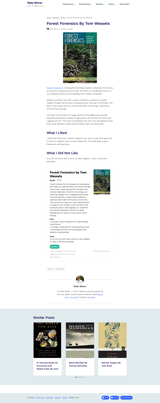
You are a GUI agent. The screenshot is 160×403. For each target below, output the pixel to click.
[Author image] (48, 29)
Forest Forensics (54, 88)
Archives (49, 397)
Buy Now (54, 247)
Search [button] (58, 397)
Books (50, 269)
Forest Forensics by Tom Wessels (68, 174)
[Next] (123, 348)
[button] (114, 398)
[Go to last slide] (36, 348)
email (92, 297)
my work (74, 297)
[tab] (75, 377)
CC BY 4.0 (40, 397)
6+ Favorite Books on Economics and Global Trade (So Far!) (47, 366)
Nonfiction (60, 269)
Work (65, 397)
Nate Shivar (54, 29)
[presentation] (47, 340)
